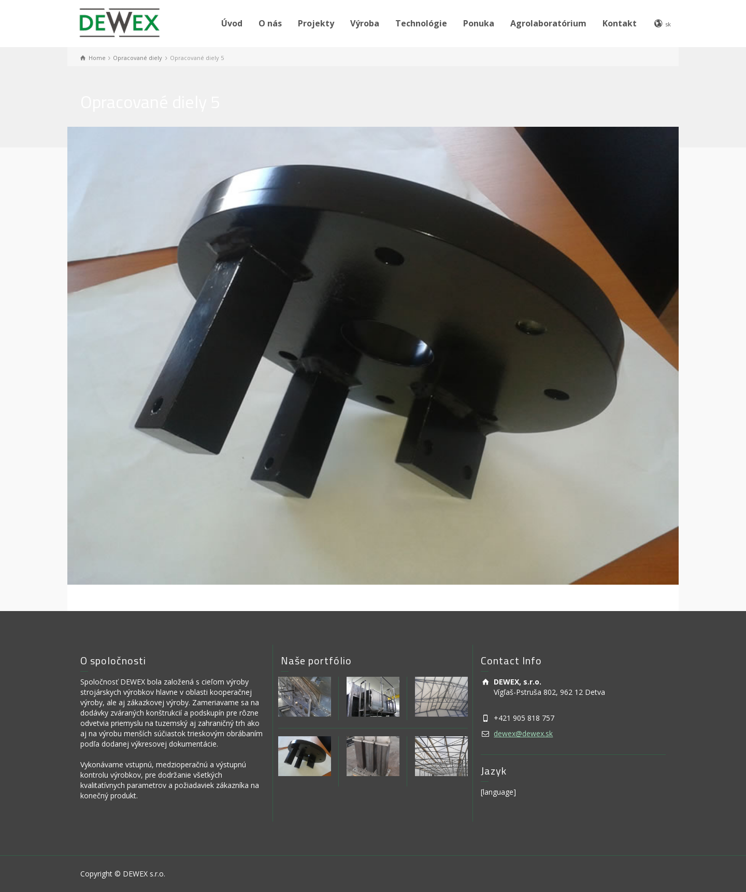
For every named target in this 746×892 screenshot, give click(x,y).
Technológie (421, 23)
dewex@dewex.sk (523, 733)
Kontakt (619, 23)
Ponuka (478, 23)
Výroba (364, 23)
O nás (270, 23)
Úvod (231, 23)
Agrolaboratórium (548, 23)
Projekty (316, 23)
